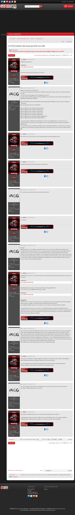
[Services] (15, 2)
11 (70, 55)
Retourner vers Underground (15, 470)
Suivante (70, 439)
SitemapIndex (14, 477)
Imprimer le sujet (66, 38)
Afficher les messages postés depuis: (31, 439)
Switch (32, 38)
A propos (30, 490)
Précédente (11, 439)
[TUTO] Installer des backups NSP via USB (26, 46)
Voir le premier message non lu (41, 55)
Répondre (11, 55)
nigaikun (25, 189)
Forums (13, 38)
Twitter (31, 495)
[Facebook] (2, 2)
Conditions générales (32, 492)
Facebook (29, 495)
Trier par (47, 439)
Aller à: (41, 470)
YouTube (34, 495)
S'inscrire (64, 1)
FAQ (63, 41)
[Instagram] (10, 2)
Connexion (69, 41)
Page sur (58, 55)
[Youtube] (7, 2)
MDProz (25, 59)
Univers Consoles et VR (22, 38)
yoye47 (24, 88)
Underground (39, 38)
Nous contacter (31, 489)
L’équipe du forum (25, 474)
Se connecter (70, 1)
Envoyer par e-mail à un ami (70, 38)
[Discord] (12, 2)
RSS (36, 495)
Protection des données (33, 493)
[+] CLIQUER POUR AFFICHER (27, 67)
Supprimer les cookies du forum (38, 474)
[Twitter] (4, 2)
